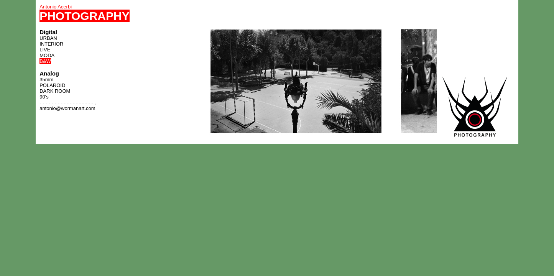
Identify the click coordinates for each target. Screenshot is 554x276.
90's (43, 97)
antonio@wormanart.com (67, 108)
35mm (46, 79)
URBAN (48, 38)
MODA (46, 55)
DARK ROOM (54, 91)
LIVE (44, 50)
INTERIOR (51, 44)
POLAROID (52, 85)
